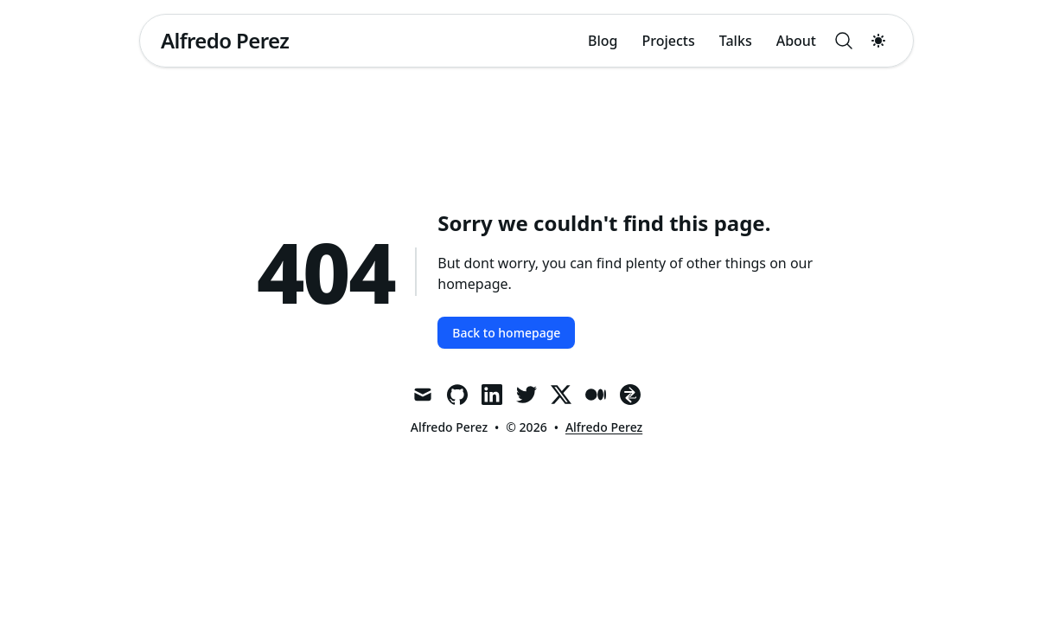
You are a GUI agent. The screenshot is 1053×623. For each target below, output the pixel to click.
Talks (735, 40)
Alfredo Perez (603, 427)
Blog (602, 40)
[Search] (843, 40)
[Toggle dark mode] (878, 41)
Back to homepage (506, 332)
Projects (668, 40)
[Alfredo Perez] (225, 41)
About (796, 40)
